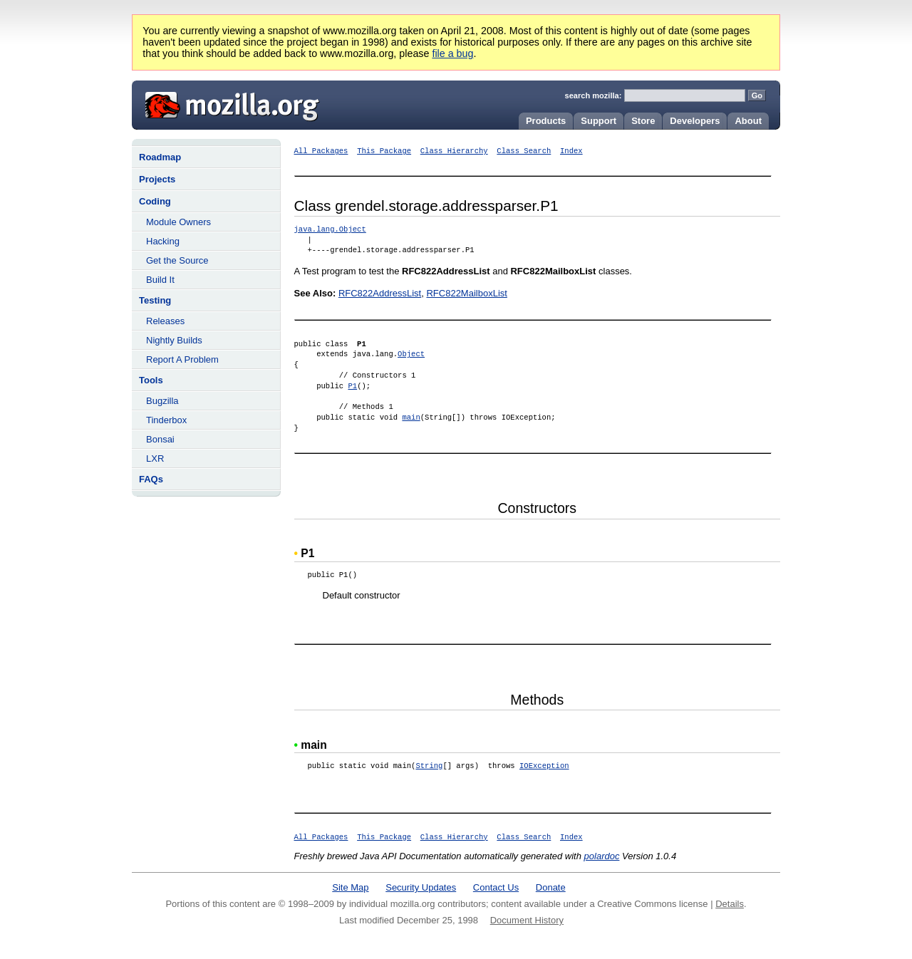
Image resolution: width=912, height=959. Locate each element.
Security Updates (420, 887)
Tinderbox (166, 420)
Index (571, 151)
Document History (527, 920)
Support (598, 120)
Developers (695, 120)
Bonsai (160, 439)
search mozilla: (593, 95)
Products (546, 120)
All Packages (321, 151)
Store (643, 120)
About (748, 120)
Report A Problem (182, 359)
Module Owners (178, 222)
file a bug (452, 53)
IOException (544, 766)
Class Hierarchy (454, 151)
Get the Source (177, 260)
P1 (352, 386)
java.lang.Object (330, 229)
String (428, 766)
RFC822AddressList (379, 293)
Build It (160, 279)
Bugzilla (162, 400)
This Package (384, 151)
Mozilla (227, 103)
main (411, 418)
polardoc (602, 856)
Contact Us (496, 887)
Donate (551, 887)
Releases (165, 321)
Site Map (350, 887)
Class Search (524, 151)
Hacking (163, 241)
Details (729, 903)
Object (411, 354)
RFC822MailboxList (466, 293)
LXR (155, 458)
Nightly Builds (174, 340)
